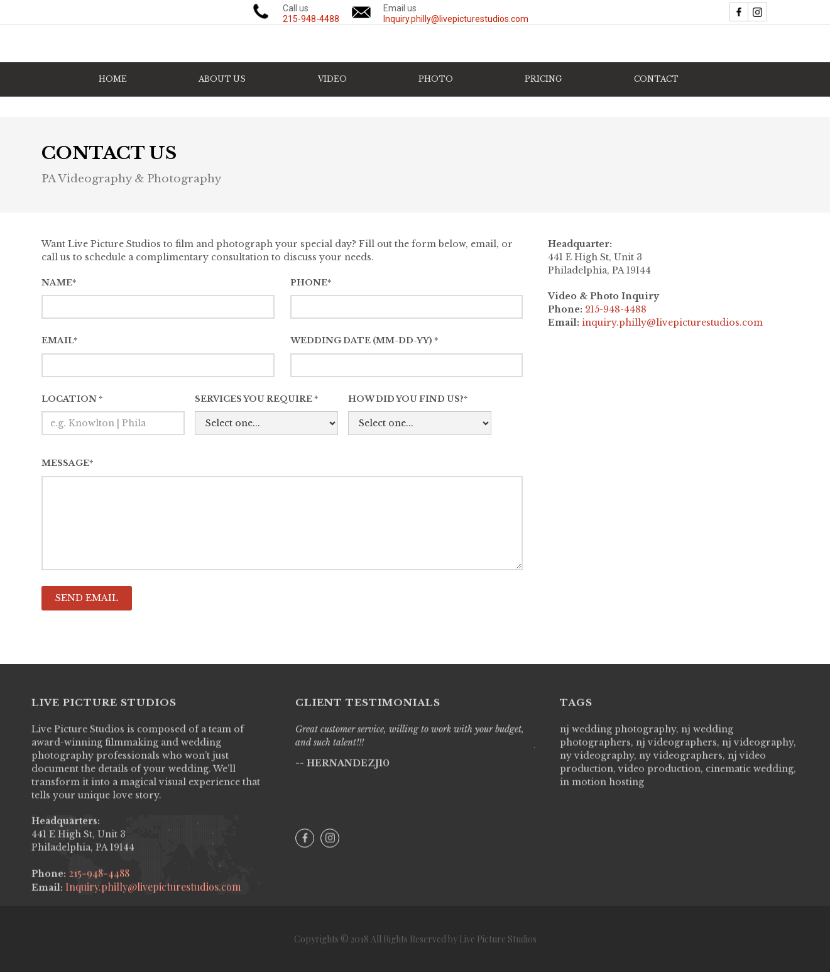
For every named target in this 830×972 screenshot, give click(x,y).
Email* (59, 340)
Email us (455, 13)
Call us (311, 13)
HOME (113, 79)
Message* (67, 463)
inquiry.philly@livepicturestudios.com (672, 322)
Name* (58, 282)
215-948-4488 (97, 881)
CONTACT (656, 79)
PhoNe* (310, 282)
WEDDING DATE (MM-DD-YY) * (364, 340)
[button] (332, 79)
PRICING (543, 79)
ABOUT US (222, 79)
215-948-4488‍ (616, 309)
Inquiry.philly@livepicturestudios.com (152, 895)
